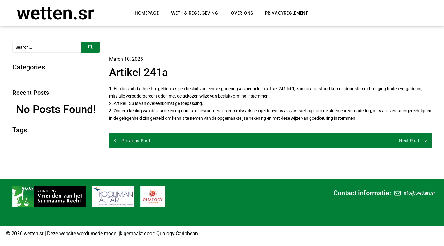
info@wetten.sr (418, 193)
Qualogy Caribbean (177, 233)
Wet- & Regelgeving (194, 13)
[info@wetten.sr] (397, 193)
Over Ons (242, 13)
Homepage (147, 13)
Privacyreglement (286, 13)
